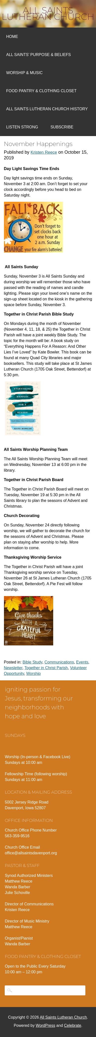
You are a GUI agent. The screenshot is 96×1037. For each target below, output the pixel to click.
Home (12, 36)
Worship (33, 673)
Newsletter (13, 668)
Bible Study (32, 662)
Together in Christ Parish (46, 668)
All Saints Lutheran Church (48, 13)
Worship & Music (24, 73)
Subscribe (61, 127)
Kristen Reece (44, 152)
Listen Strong (22, 127)
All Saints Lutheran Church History (47, 109)
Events (82, 662)
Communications (59, 662)
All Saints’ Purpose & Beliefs (38, 55)
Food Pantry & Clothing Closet (41, 91)
